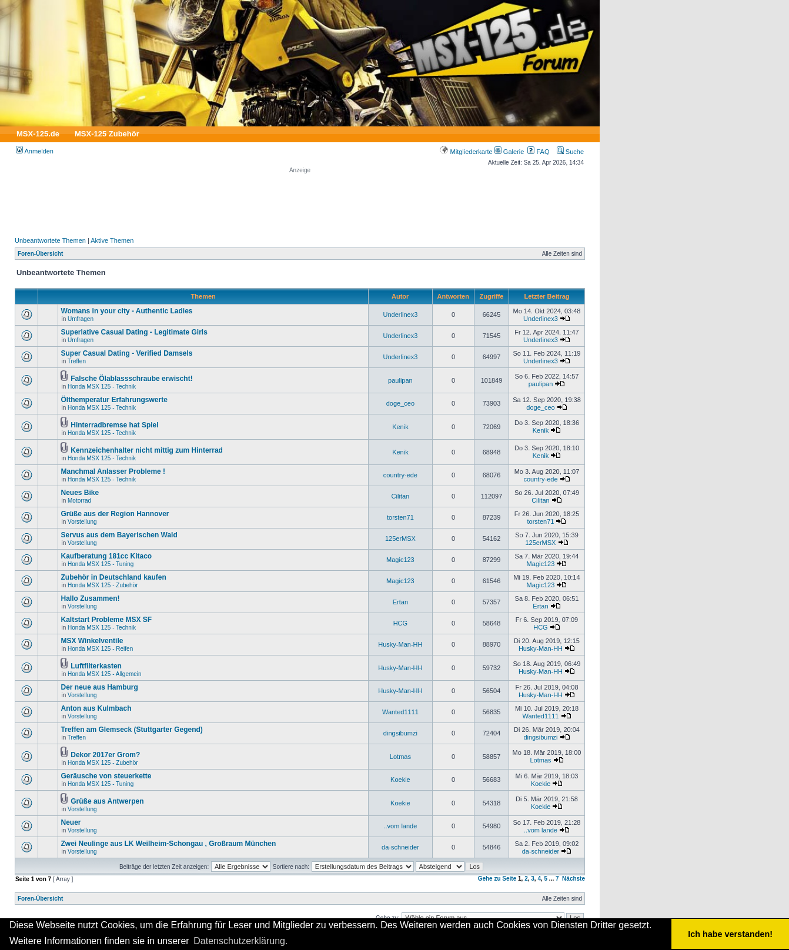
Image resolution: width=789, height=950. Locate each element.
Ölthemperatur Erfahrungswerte (114, 400)
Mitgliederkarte (466, 151)
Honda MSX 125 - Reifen (100, 648)
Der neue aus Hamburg (99, 687)
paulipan (400, 380)
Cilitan (401, 496)
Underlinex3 (400, 314)
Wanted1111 (400, 711)
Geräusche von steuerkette (106, 776)
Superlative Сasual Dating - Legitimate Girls (134, 332)
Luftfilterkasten (96, 666)
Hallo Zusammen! (90, 598)
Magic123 (400, 559)
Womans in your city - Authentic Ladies (126, 311)
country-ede (400, 475)
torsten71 (400, 517)
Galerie (509, 151)
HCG (400, 623)
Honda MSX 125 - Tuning (100, 564)
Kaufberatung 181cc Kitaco (106, 556)
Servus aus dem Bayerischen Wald (119, 535)
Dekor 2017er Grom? (105, 755)
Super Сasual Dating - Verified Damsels (126, 353)
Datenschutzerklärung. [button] (240, 941)
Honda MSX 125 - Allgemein (105, 674)
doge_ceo (400, 403)
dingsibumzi (400, 733)
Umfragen (80, 319)
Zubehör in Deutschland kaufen (113, 577)
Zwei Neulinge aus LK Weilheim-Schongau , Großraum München (168, 843)
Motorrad (79, 500)
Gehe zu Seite (497, 878)
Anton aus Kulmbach (96, 708)
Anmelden (35, 151)
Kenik (400, 426)
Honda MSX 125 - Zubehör (103, 585)
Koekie (400, 779)
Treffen (77, 361)
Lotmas (400, 756)
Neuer (71, 822)
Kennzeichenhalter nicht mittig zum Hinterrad (147, 450)
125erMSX (400, 538)
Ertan (400, 602)
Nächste (573, 878)
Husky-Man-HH (400, 644)
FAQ (538, 151)
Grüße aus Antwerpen (107, 801)
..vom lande (400, 825)
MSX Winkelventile (92, 641)
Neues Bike (80, 493)
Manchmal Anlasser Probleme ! (113, 471)
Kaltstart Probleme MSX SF (106, 620)
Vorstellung (82, 522)
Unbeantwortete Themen (50, 240)
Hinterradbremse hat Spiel (114, 425)
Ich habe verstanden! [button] (730, 934)
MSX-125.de (37, 133)
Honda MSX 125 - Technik (102, 386)
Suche (570, 151)
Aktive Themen (112, 240)
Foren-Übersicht (40, 253)
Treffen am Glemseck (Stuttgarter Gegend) (131, 729)
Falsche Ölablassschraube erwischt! (131, 378)
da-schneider (400, 847)
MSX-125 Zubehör (107, 133)
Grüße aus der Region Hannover (115, 514)
